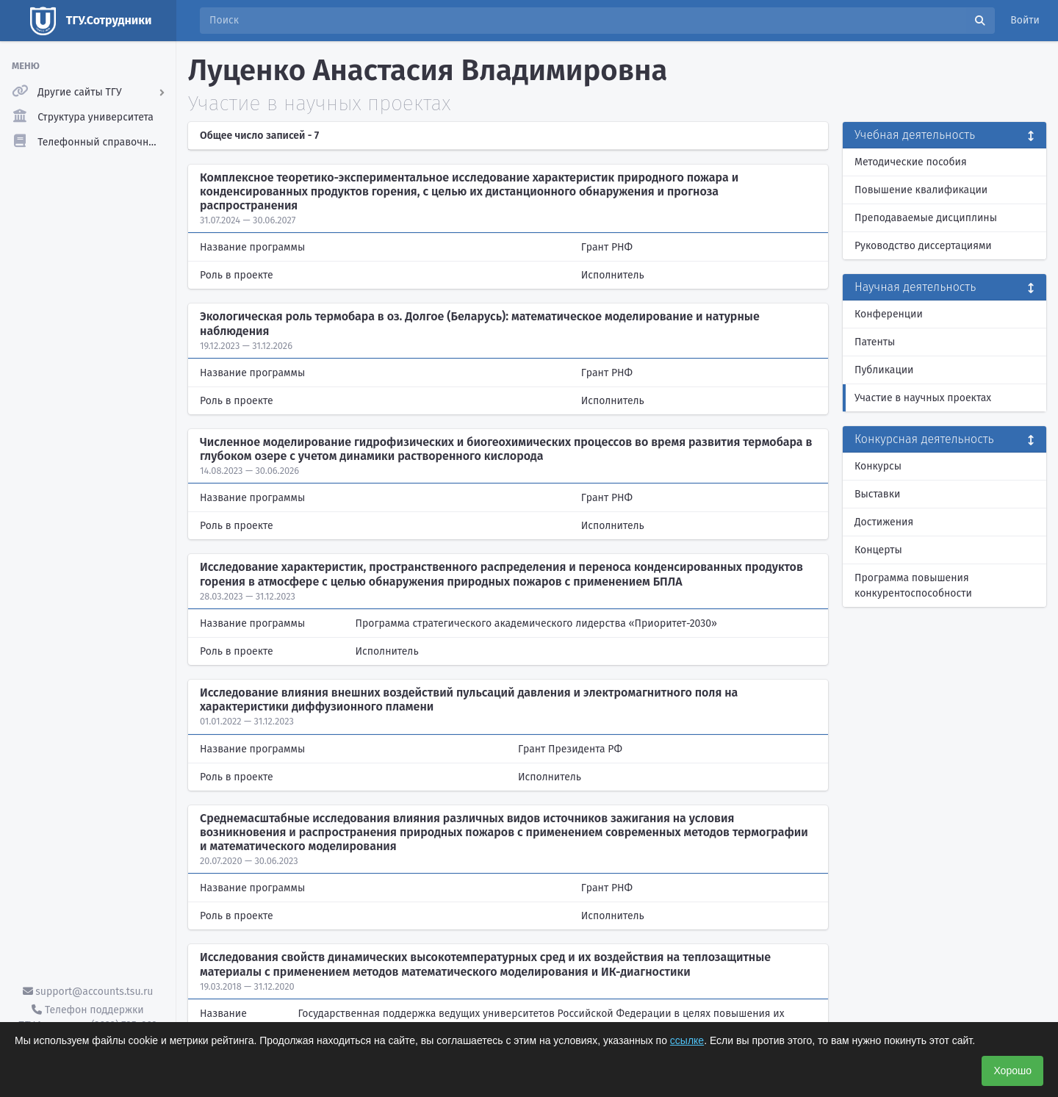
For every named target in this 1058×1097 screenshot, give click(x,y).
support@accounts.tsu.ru (88, 991)
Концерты (878, 550)
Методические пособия (910, 162)
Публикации (883, 370)
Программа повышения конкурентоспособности (913, 586)
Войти (1025, 20)
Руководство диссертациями (923, 246)
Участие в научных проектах (922, 398)
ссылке (687, 1040)
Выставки (877, 494)
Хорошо (1012, 1070)
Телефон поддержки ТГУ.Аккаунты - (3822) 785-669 (87, 1018)
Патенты (874, 342)
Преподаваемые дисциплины (925, 218)
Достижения (883, 522)
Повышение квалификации (920, 190)
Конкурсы (878, 466)
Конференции (888, 314)
